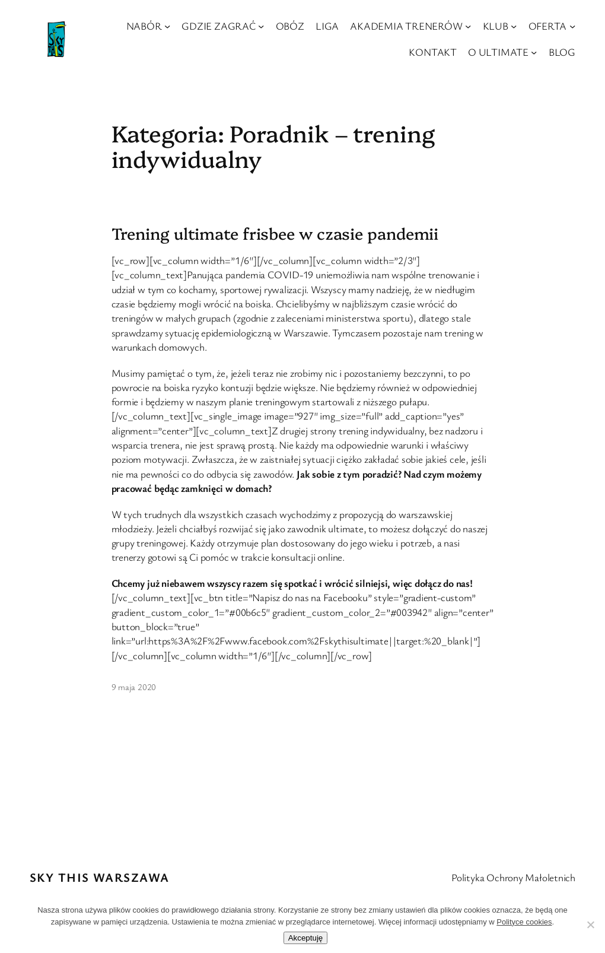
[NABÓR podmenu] (167, 26)
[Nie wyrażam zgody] (590, 924)
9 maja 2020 (134, 686)
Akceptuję (305, 937)
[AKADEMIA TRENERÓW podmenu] (468, 26)
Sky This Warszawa (99, 877)
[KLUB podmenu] (514, 26)
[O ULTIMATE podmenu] (534, 52)
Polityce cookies (524, 921)
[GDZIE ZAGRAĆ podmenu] (261, 26)
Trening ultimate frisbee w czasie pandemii (275, 233)
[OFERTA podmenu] (572, 26)
